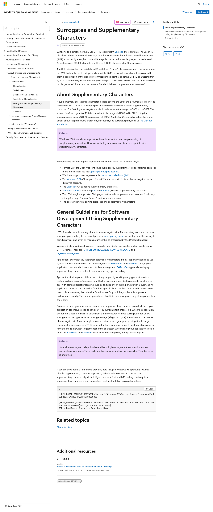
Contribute (53, 503)
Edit (94, 190)
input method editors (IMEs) (116, 175)
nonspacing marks (114, 235)
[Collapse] (46, 22)
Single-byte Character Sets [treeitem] (25, 99)
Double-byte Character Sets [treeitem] (25, 94)
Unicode (119, 51)
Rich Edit (105, 190)
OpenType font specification (103, 171)
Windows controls (71, 190)
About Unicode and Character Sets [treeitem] (26, 77)
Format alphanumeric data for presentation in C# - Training (84, 466)
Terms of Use (108, 503)
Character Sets (64, 427)
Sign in (206, 4)
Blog (40, 503)
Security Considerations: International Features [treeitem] (27, 137)
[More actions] (153, 22)
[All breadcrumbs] (59, 22)
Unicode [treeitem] (17, 111)
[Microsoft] (5, 4)
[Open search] (199, 4)
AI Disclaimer (9, 503)
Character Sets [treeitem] (19, 86)
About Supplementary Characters (180, 27)
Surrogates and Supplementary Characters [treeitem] (27, 105)
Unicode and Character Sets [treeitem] (21, 68)
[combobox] (27, 28)
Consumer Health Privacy (85, 503)
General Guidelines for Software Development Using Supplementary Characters (185, 32)
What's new (188, 11)
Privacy (64, 503)
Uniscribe (71, 186)
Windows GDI (74, 179)
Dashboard (203, 11)
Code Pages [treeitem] (18, 90)
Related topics (171, 38)
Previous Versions (27, 503)
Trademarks (122, 503)
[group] (106, 401)
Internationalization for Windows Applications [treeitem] (26, 34)
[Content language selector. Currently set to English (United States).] (17, 496)
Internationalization (72, 22)
